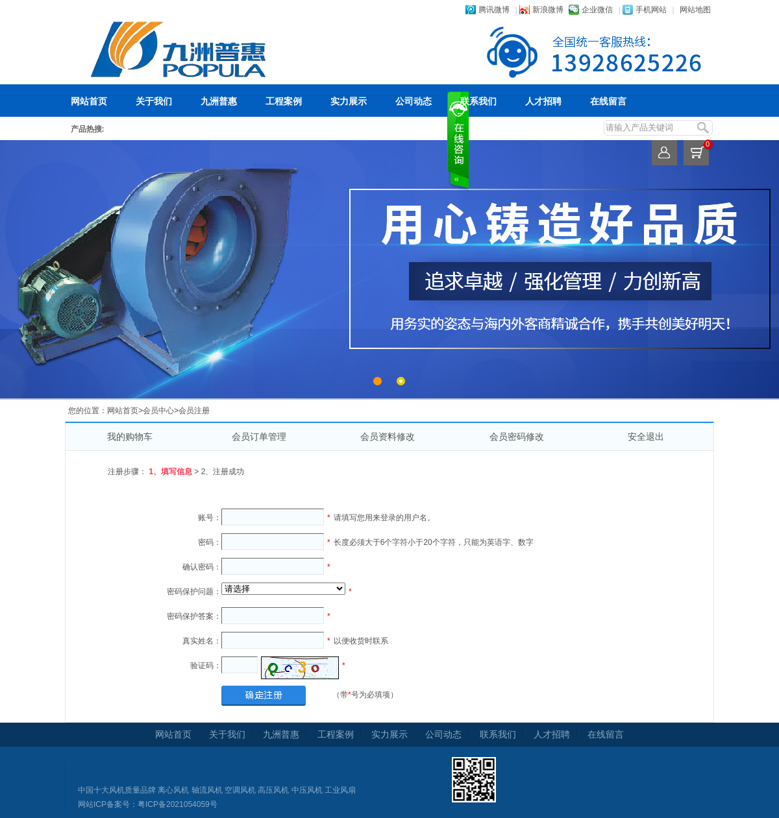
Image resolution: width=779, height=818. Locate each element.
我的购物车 (130, 436)
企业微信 (597, 9)
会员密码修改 (516, 436)
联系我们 (478, 101)
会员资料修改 (387, 436)
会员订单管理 (259, 436)
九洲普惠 (219, 101)
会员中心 (158, 410)
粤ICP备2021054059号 (177, 804)
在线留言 (608, 101)
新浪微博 (547, 9)
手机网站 (651, 9)
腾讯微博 (494, 9)
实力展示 (348, 101)
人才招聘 (543, 101)
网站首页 (89, 101)
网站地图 (695, 9)
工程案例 (284, 101)
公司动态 (413, 101)
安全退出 (646, 436)
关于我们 (154, 101)
